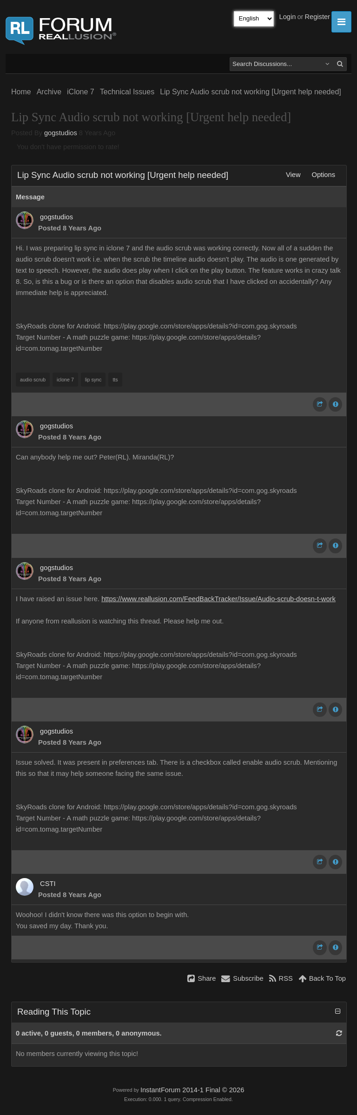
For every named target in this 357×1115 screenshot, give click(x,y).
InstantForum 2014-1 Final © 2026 (192, 1090)
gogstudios (60, 133)
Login (287, 16)
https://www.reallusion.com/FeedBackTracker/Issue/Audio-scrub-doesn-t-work (218, 599)
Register (317, 16)
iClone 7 (80, 92)
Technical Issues (127, 92)
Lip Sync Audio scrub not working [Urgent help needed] (250, 92)
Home (21, 92)
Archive (49, 92)
